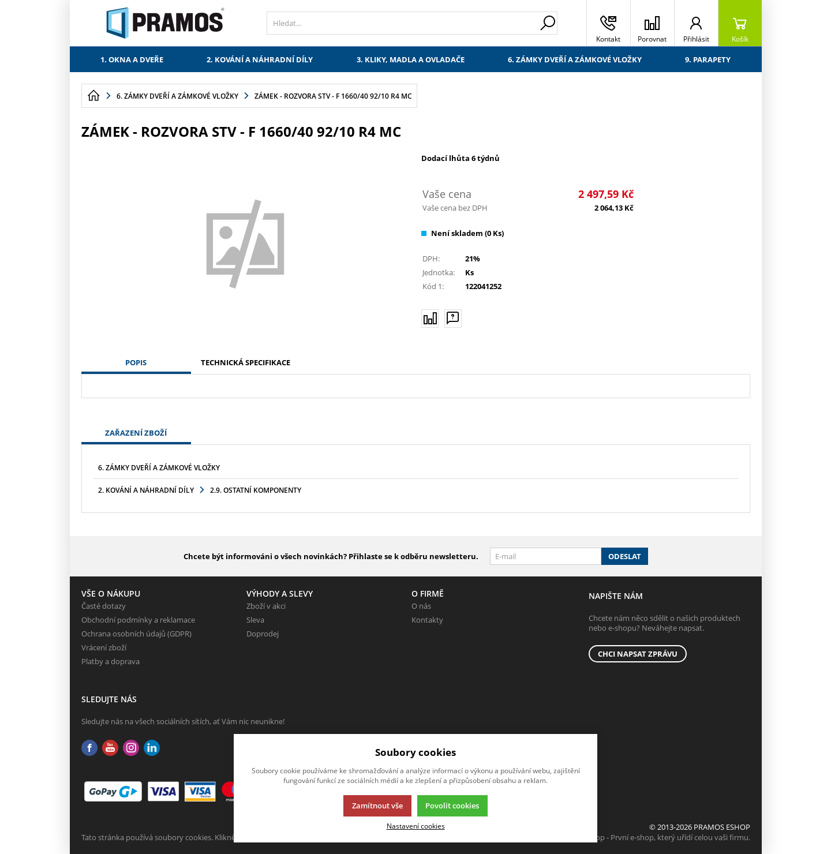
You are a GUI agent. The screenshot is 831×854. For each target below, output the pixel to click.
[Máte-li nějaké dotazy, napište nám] (453, 318)
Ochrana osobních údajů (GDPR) (136, 633)
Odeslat (624, 556)
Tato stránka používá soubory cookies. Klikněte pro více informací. (194, 837)
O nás (421, 606)
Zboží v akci (266, 606)
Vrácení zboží (103, 647)
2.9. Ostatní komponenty (255, 490)
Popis (136, 362)
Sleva (255, 620)
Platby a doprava (110, 661)
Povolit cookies (452, 805)
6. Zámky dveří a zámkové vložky (575, 59)
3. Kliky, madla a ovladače (411, 59)
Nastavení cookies (416, 825)
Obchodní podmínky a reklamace (138, 620)
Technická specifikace (245, 362)
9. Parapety (708, 59)
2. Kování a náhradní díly (260, 59)
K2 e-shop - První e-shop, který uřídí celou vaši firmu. (660, 837)
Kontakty (427, 620)
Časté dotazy (103, 606)
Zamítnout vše (377, 805)
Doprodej (262, 633)
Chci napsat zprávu (637, 654)
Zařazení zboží (136, 433)
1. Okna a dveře (131, 59)
